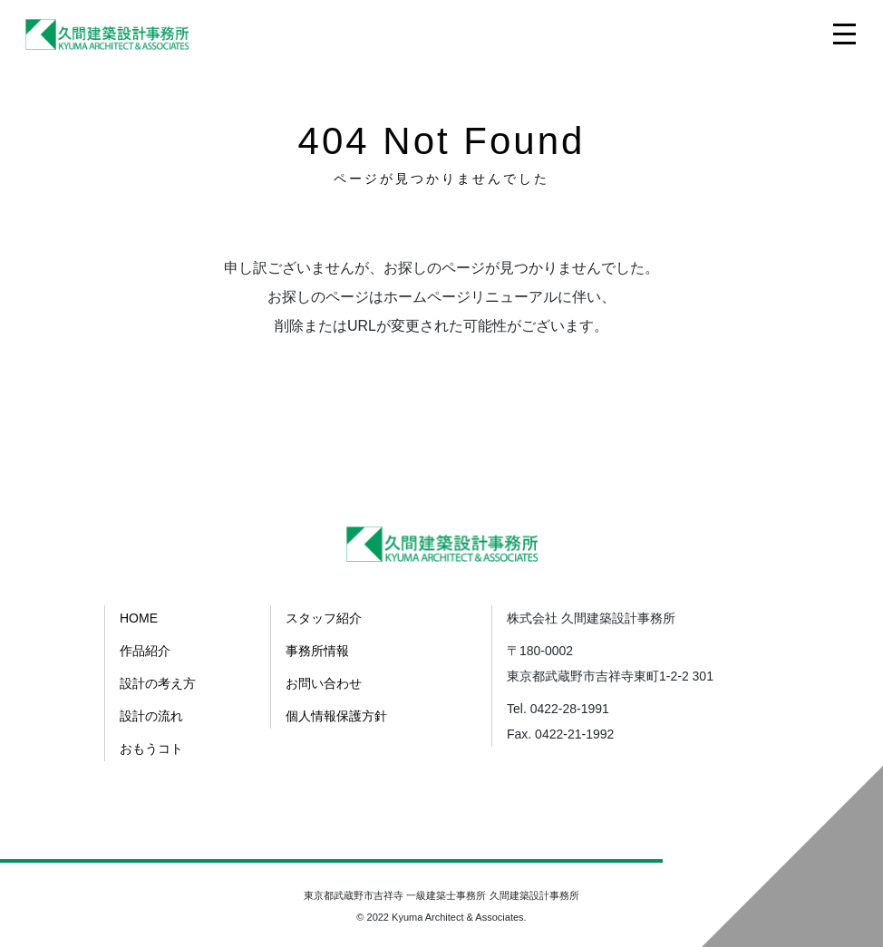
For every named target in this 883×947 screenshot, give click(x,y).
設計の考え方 (158, 683)
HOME (139, 618)
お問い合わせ (324, 683)
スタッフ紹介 (324, 618)
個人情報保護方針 (336, 716)
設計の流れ (151, 716)
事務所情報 (317, 650)
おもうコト (151, 748)
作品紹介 (145, 650)
